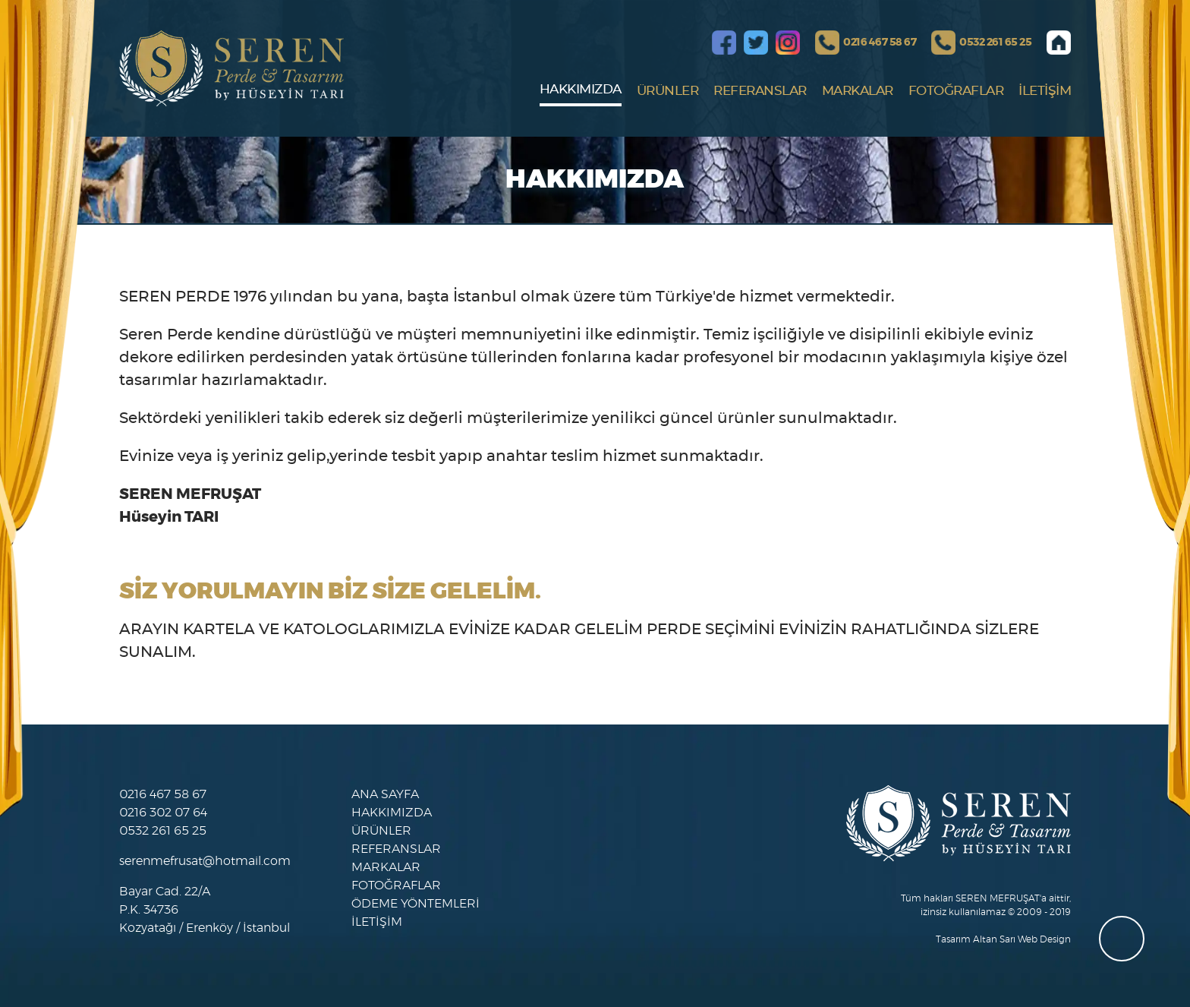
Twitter (756, 42)
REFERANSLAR (760, 90)
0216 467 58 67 (879, 42)
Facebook (724, 42)
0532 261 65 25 (995, 42)
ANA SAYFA (385, 794)
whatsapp (1121, 938)
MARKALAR (857, 90)
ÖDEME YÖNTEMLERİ (415, 904)
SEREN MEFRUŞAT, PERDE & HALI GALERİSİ (231, 68)
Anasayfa (1059, 42)
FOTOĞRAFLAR (956, 90)
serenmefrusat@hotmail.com (205, 861)
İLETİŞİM (1044, 90)
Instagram (788, 42)
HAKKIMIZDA (581, 89)
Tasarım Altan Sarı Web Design (1003, 939)
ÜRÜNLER (668, 90)
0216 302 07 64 (163, 813)
